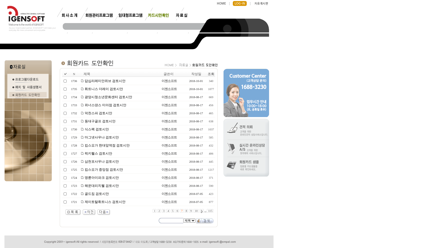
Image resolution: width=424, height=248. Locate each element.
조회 (211, 74)
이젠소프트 (169, 81)
